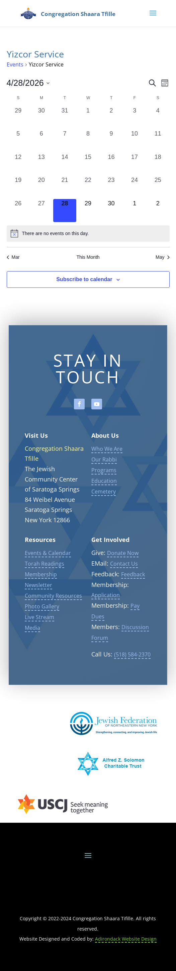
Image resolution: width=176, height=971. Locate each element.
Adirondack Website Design (126, 939)
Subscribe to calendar (84, 279)
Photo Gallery (42, 618)
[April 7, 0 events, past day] (65, 141)
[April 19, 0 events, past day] (18, 187)
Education (104, 493)
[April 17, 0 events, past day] (134, 164)
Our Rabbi (104, 471)
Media (32, 640)
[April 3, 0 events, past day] (134, 118)
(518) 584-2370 (132, 667)
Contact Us (124, 576)
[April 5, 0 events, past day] (18, 141)
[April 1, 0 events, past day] (88, 118)
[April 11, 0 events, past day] (158, 141)
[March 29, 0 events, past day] (18, 118)
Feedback (133, 586)
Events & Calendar (48, 565)
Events (15, 64)
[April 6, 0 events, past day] (41, 141)
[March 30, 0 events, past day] (41, 118)
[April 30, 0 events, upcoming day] (111, 210)
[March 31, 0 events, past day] (65, 118)
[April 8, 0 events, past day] (88, 141)
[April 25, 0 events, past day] (158, 187)
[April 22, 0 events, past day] (88, 187)
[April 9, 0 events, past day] (111, 141)
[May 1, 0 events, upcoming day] (134, 210)
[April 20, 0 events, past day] (41, 187)
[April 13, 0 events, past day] (41, 164)
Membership (41, 586)
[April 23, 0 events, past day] (111, 187)
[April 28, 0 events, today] (65, 210)
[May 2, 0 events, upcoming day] (158, 210)
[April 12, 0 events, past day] (18, 164)
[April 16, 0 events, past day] (111, 164)
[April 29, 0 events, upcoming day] (88, 210)
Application (105, 607)
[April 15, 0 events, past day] (88, 164)
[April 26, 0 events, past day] (18, 210)
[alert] (88, 233)
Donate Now (123, 565)
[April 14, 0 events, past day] (65, 164)
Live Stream (39, 629)
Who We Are (106, 461)
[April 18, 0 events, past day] (158, 164)
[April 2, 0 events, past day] (111, 118)
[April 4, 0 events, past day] (158, 118)
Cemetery (103, 504)
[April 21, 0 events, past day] (65, 187)
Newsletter (38, 597)
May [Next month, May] (162, 257)
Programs (103, 482)
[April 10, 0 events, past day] (134, 141)
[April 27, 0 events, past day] (41, 210)
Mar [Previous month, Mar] (13, 257)
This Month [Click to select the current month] (87, 257)
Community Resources (53, 608)
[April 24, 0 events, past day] (134, 187)
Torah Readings (44, 576)
